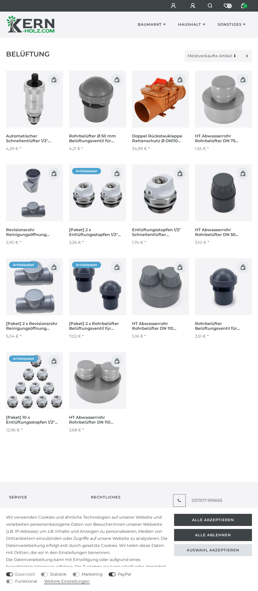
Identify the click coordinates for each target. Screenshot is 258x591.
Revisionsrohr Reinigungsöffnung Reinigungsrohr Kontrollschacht (26, 232)
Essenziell (25, 574)
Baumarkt (150, 24)
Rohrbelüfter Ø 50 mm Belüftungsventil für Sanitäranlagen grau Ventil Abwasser (97, 139)
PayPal (124, 574)
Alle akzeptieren (213, 520)
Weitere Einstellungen (67, 581)
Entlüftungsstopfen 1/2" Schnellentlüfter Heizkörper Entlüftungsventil (156, 232)
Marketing (92, 574)
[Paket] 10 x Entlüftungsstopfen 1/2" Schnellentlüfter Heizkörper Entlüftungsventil (30, 420)
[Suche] (209, 6)
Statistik (58, 574)
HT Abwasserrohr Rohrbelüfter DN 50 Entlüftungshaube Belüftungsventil (215, 232)
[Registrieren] (191, 6)
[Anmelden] (171, 6)
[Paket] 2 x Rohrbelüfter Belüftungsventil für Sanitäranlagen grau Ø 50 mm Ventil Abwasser (95, 326)
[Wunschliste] (226, 6)
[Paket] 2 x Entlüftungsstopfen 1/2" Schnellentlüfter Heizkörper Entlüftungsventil (93, 232)
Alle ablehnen (213, 535)
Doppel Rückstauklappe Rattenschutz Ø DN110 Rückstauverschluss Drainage (157, 139)
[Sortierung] (218, 56)
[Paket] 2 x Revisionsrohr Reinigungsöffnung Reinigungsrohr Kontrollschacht (31, 326)
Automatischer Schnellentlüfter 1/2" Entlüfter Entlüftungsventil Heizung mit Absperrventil (34, 139)
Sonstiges (230, 24)
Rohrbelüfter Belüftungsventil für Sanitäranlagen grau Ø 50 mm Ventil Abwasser (221, 326)
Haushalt (189, 24)
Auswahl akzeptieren (213, 550)
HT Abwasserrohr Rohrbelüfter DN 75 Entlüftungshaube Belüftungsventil (215, 139)
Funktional (26, 581)
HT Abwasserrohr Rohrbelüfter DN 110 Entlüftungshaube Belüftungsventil (152, 326)
